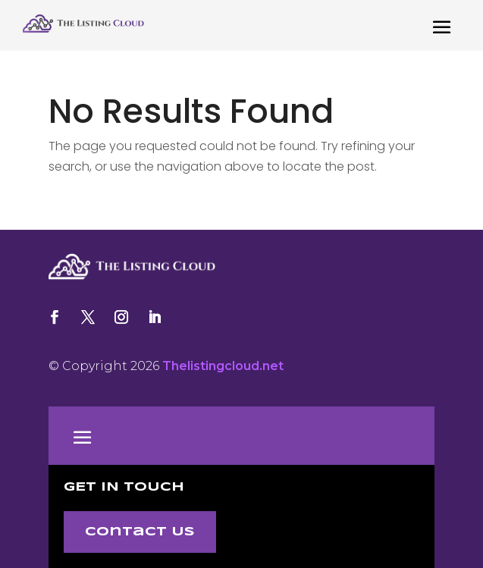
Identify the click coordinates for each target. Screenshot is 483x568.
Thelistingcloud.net (223, 366)
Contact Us (140, 532)
